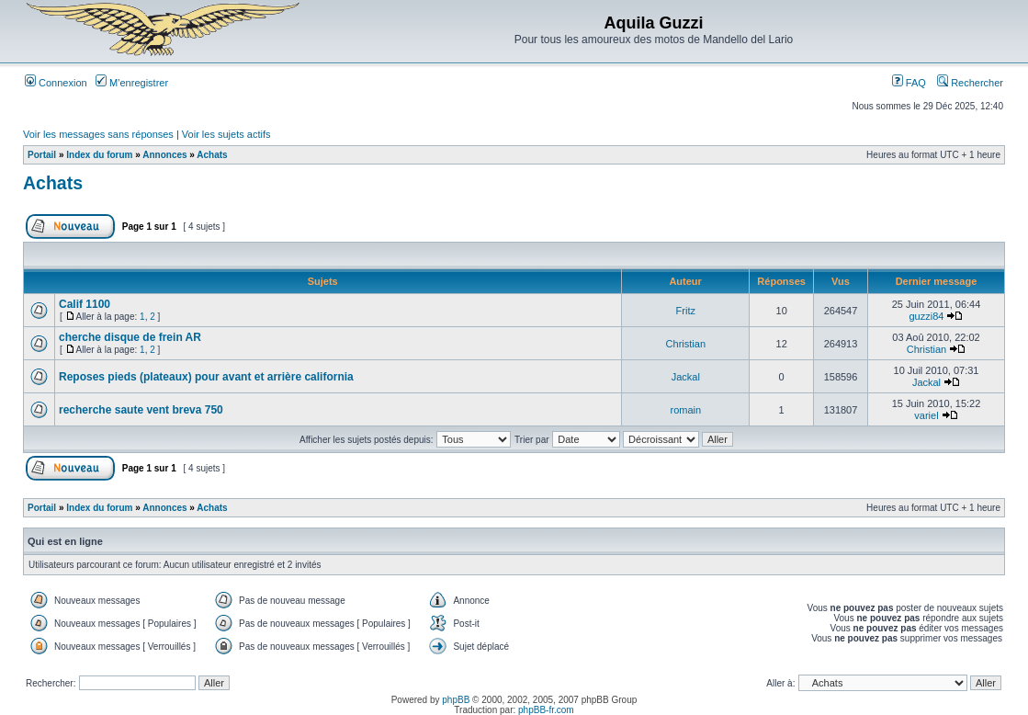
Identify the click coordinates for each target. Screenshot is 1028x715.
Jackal (686, 376)
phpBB (455, 700)
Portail (42, 155)
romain (686, 409)
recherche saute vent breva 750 (141, 409)
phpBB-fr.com (546, 710)
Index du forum (99, 155)
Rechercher (970, 82)
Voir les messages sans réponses (98, 134)
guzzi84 (926, 316)
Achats (212, 155)
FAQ (909, 82)
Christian (686, 343)
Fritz (685, 310)
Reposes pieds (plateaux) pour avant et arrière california (206, 376)
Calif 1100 (84, 304)
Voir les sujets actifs (226, 134)
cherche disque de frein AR (130, 337)
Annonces (164, 155)
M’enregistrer (132, 82)
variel (926, 415)
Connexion (56, 82)
